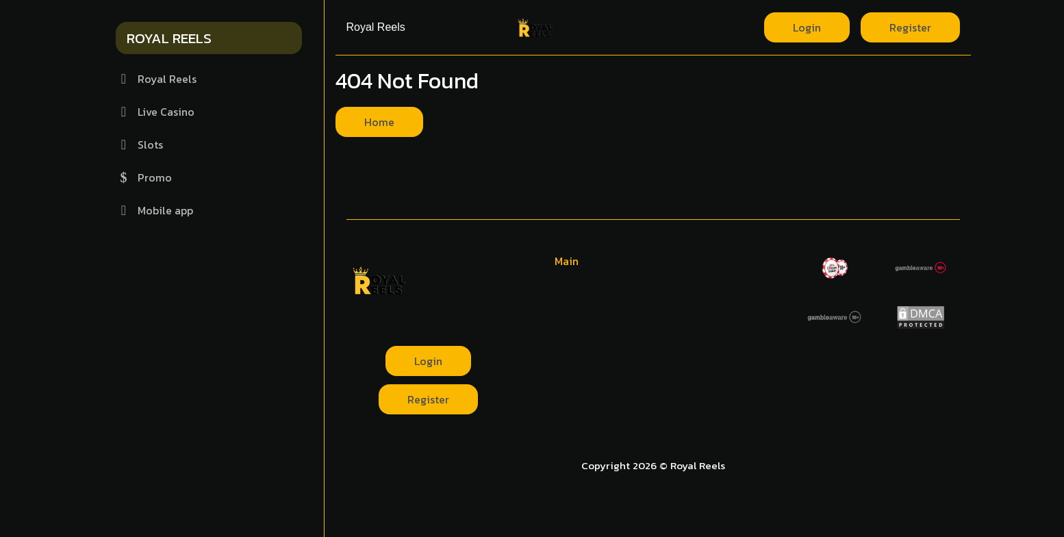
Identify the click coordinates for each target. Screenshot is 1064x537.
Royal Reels (156, 79)
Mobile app (154, 210)
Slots (139, 144)
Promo (144, 177)
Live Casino (155, 111)
